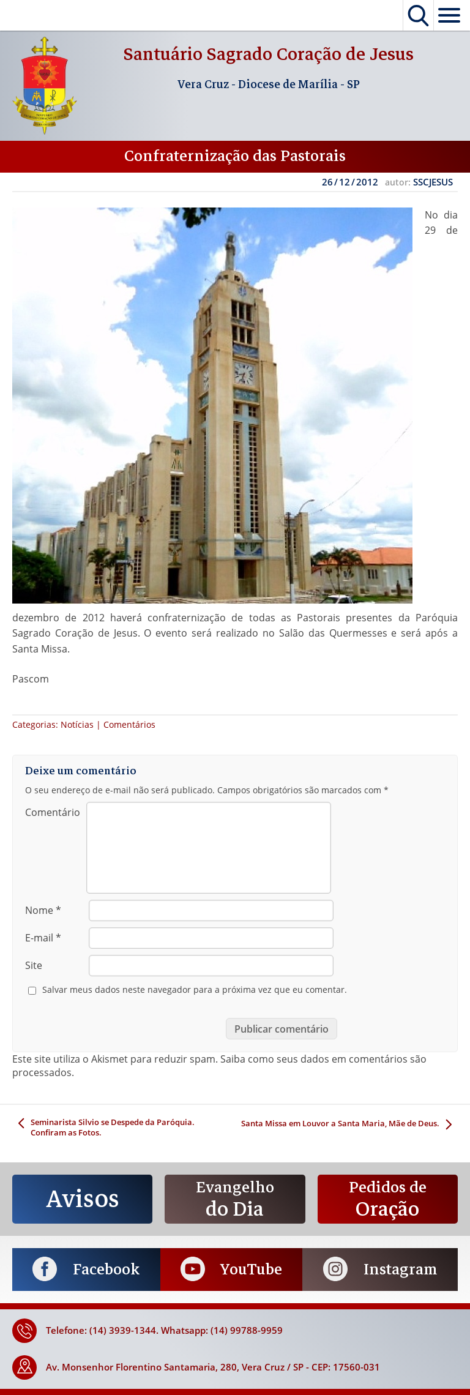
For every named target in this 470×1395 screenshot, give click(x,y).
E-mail (43, 937)
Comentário (52, 812)
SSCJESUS (433, 182)
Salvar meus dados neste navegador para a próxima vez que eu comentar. (194, 989)
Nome (43, 910)
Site (33, 965)
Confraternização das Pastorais (235, 156)
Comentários (129, 724)
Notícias (77, 724)
